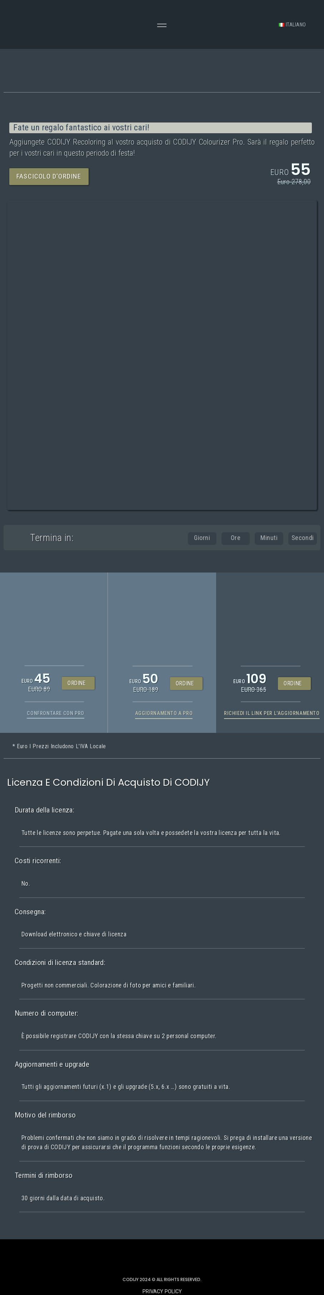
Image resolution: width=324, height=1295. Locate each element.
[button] (49, 176)
